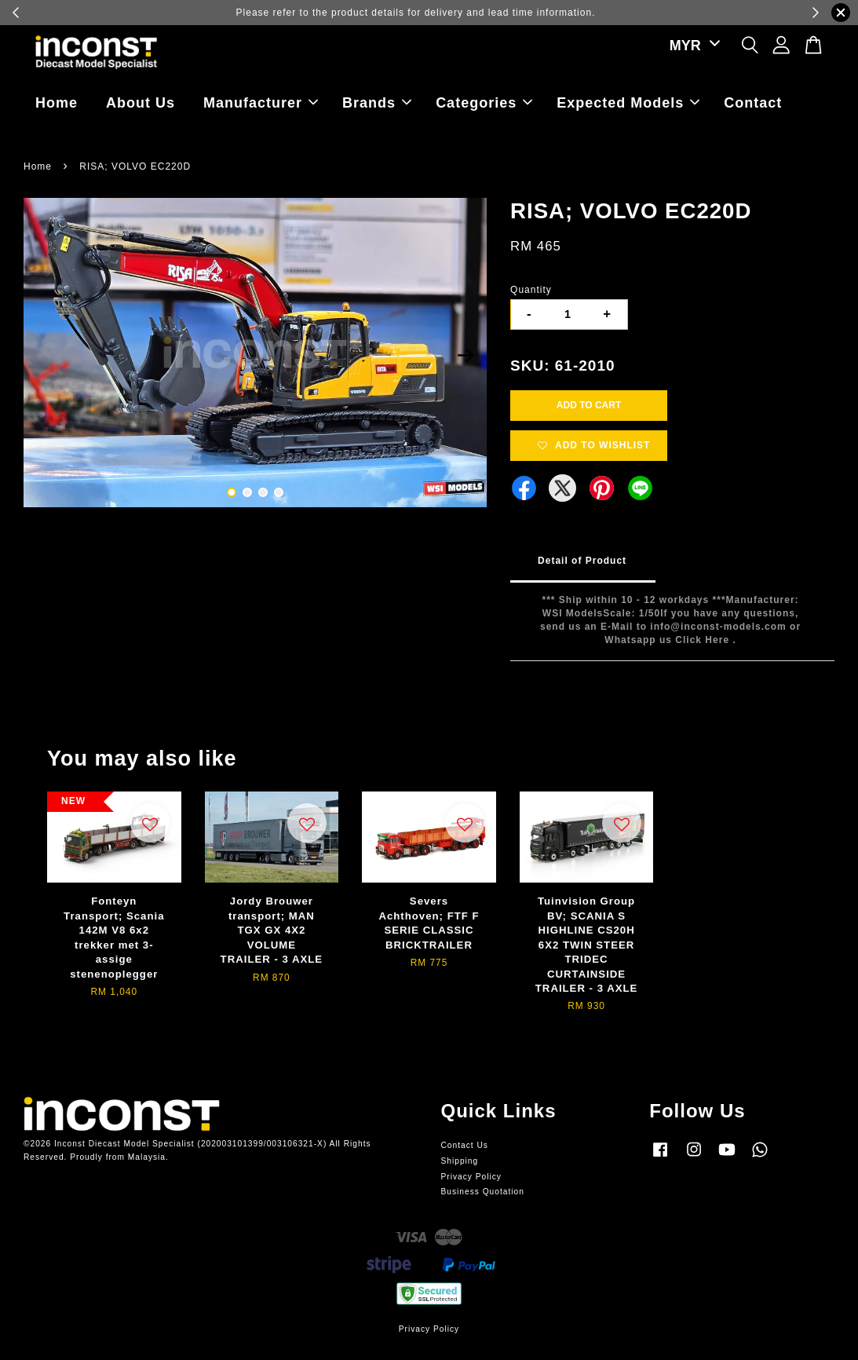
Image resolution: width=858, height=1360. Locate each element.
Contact (753, 103)
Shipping (460, 1161)
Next (465, 355)
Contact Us (464, 1145)
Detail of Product (582, 560)
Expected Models (628, 103)
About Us (140, 103)
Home (56, 103)
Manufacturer (260, 103)
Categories (484, 103)
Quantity (531, 289)
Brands (376, 103)
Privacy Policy (471, 1176)
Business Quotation (482, 1191)
